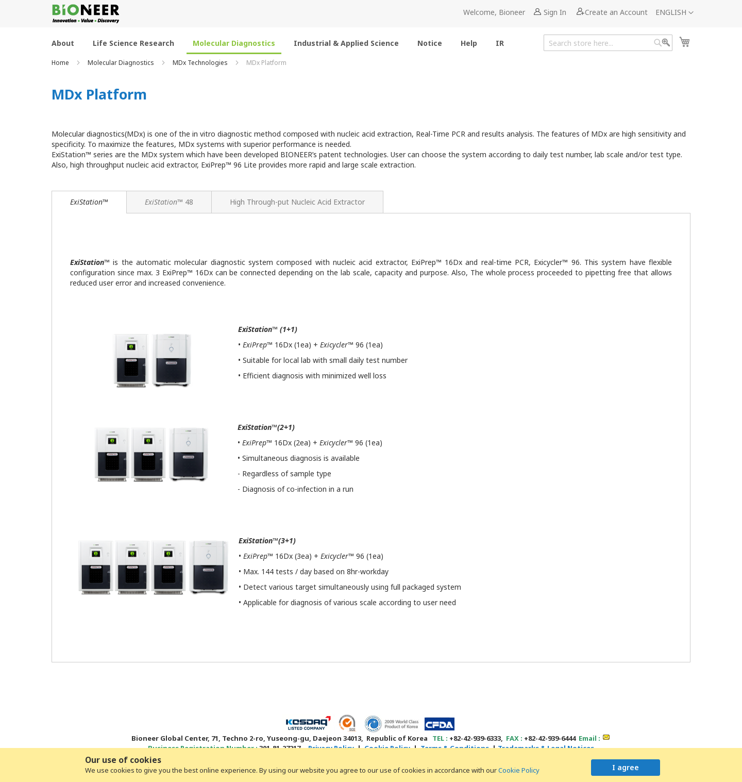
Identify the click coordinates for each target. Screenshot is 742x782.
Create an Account (616, 12)
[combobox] (608, 43)
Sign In (555, 12)
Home (61, 62)
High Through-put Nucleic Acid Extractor (297, 202)
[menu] (280, 42)
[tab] (89, 202)
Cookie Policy (518, 770)
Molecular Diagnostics (122, 62)
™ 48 (169, 202)
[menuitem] (62, 42)
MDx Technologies (201, 62)
